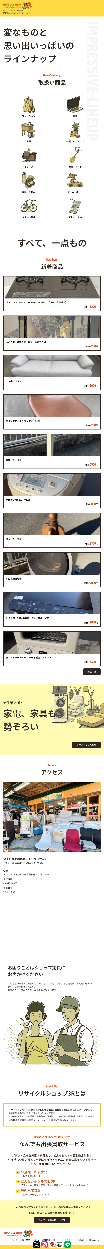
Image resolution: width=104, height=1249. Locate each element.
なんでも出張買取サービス (52, 1220)
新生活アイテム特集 (86, 745)
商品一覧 (91, 671)
